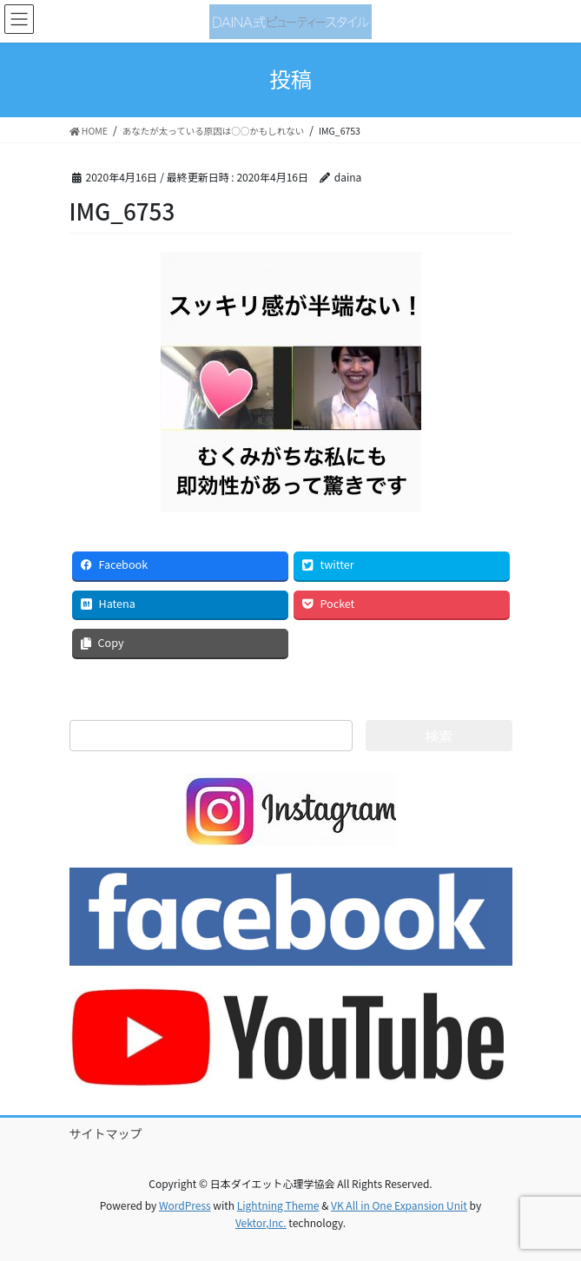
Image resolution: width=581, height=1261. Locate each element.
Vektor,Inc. (261, 1222)
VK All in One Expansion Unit (399, 1205)
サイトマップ (105, 1133)
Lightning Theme (278, 1205)
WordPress (185, 1205)
